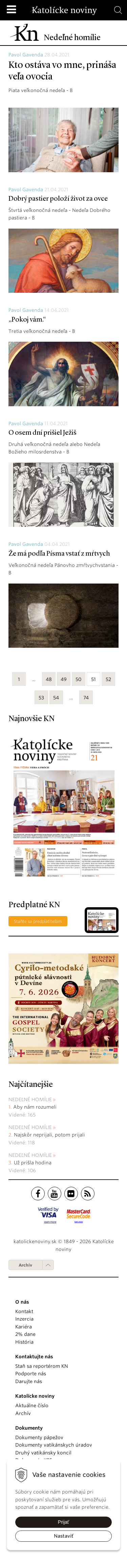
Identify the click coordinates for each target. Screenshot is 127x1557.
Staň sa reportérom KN (41, 1366)
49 (64, 679)
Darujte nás (28, 1381)
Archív (25, 1265)
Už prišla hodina (32, 1162)
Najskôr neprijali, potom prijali (49, 1135)
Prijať (63, 1522)
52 (108, 679)
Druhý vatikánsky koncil (43, 1452)
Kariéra (23, 1326)
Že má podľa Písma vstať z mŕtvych (59, 554)
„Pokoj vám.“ (27, 320)
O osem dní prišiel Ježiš (42, 433)
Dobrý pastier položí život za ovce (58, 199)
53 (41, 697)
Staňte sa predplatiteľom (38, 921)
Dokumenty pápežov (39, 1437)
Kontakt (24, 1311)
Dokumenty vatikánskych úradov (53, 1445)
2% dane (25, 1334)
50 (79, 679)
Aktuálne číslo (31, 1405)
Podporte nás (30, 1373)
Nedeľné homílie (30, 1099)
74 (86, 697)
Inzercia (24, 1319)
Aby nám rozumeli (35, 1107)
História (24, 1342)
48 (49, 679)
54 (56, 697)
